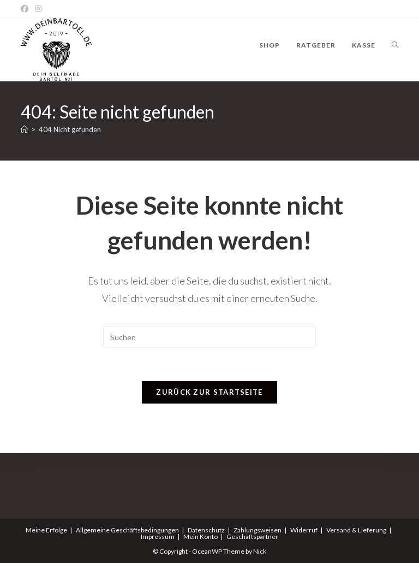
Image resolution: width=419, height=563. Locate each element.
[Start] (24, 129)
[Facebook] (26, 8)
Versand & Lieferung (356, 530)
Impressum (158, 536)
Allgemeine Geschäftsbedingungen (127, 530)
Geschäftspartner (252, 536)
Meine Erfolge (46, 530)
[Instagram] (38, 8)
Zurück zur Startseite (209, 392)
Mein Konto (200, 536)
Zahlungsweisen (258, 530)
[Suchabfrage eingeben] (209, 337)
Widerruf (304, 530)
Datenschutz (206, 530)
